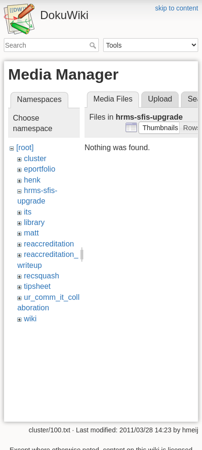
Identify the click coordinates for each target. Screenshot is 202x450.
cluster (35, 158)
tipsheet (37, 286)
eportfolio (39, 169)
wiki (30, 319)
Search (93, 45)
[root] (24, 147)
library (34, 222)
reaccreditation (49, 244)
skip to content (176, 8)
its (28, 212)
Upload (160, 99)
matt (31, 233)
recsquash (41, 276)
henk (32, 180)
